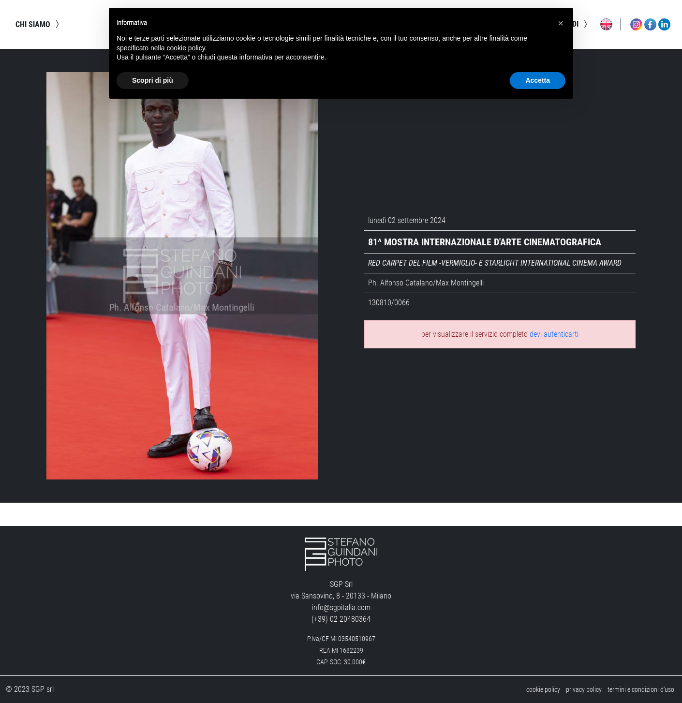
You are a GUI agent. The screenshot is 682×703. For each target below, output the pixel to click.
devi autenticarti (554, 334)
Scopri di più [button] (152, 80)
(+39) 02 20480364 (341, 619)
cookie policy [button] (186, 48)
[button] (560, 23)
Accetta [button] (537, 80)
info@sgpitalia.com (341, 607)
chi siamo (38, 24)
